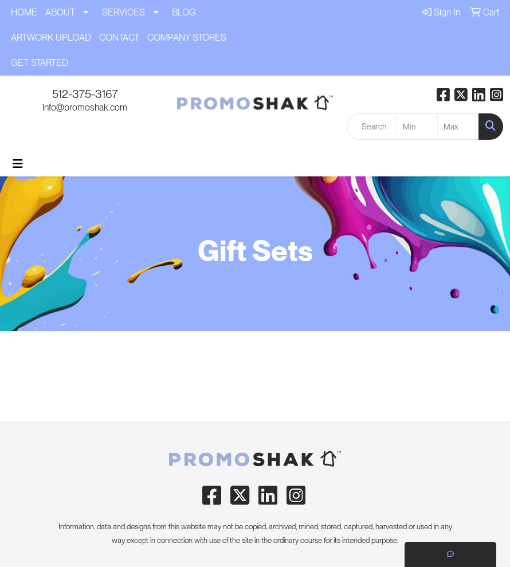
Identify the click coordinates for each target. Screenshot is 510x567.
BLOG (184, 12)
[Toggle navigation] (18, 164)
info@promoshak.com (84, 107)
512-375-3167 (85, 94)
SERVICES (123, 12)
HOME (24, 12)
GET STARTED (39, 62)
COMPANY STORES (186, 37)
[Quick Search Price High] (458, 126)
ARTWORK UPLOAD (51, 37)
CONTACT (119, 37)
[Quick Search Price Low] (417, 126)
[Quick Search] (372, 126)
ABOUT (60, 12)
